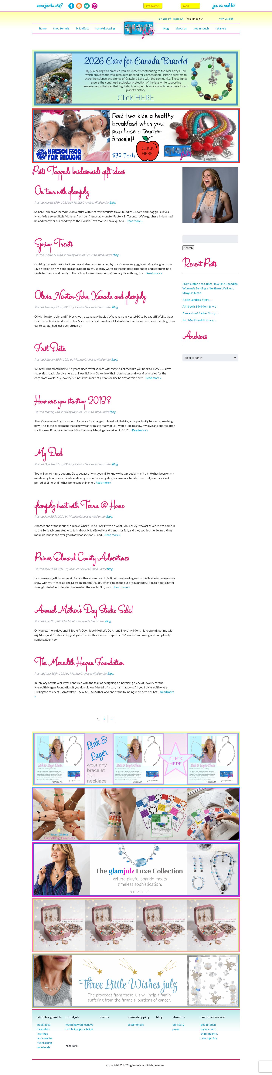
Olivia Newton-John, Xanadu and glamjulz (89, 297)
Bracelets (43, 1029)
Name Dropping (105, 28)
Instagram (79, 6)
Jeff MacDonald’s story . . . (199, 320)
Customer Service (213, 1017)
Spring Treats (53, 244)
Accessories (45, 1038)
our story (178, 1024)
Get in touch (201, 28)
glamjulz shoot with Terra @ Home (79, 506)
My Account (208, 1029)
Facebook (71, 6)
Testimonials (136, 1024)
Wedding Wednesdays (79, 1024)
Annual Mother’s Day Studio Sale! (83, 611)
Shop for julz (61, 28)
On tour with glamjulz (61, 192)
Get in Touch (208, 1024)
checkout (187, 19)
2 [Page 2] (104, 719)
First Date (49, 349)
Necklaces (43, 1024)
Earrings (42, 1033)
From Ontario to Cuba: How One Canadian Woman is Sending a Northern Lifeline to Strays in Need (210, 288)
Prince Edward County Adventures (81, 558)
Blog (166, 28)
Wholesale (43, 1047)
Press (175, 1029)
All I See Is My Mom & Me (199, 306)
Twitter (87, 6)
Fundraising (44, 1042)
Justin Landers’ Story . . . (197, 299)
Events (104, 1017)
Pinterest (94, 6)
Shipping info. (209, 1033)
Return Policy (209, 1038)
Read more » (135, 221)
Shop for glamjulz (49, 1017)
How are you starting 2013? (72, 401)
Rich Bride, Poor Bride (79, 1029)
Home (42, 28)
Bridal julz (82, 28)
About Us (181, 28)
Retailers (221, 28)
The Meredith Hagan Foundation (79, 663)
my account (164, 18)
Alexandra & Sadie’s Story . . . (200, 313)
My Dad (48, 454)
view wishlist (226, 18)
